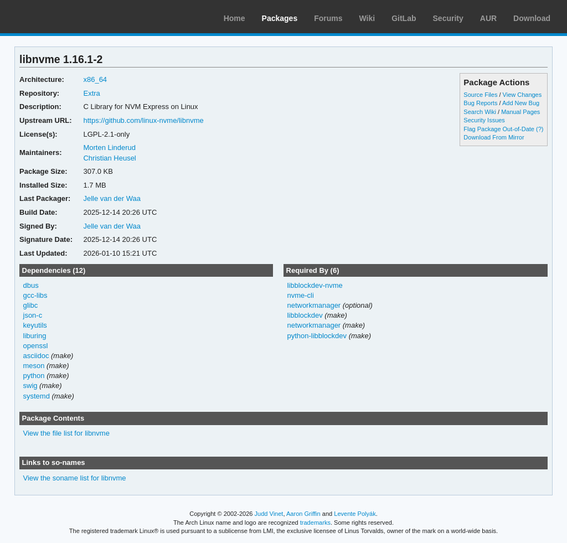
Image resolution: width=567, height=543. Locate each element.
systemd (36, 396)
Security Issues (483, 120)
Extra (91, 93)
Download (531, 18)
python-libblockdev (317, 336)
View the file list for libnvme (66, 433)
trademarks (315, 522)
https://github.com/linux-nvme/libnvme (143, 120)
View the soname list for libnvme (74, 478)
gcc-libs (35, 295)
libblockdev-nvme (314, 285)
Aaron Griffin (303, 513)
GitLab (403, 18)
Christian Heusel (109, 158)
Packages (280, 18)
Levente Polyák (354, 513)
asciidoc (36, 355)
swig (30, 385)
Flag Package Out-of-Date (498, 129)
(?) (539, 129)
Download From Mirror (493, 137)
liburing (35, 336)
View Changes (522, 94)
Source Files (480, 94)
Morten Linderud (109, 147)
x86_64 (95, 79)
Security (448, 18)
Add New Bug (520, 103)
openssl (35, 346)
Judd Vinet (269, 513)
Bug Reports (480, 103)
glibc (30, 305)
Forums (328, 18)
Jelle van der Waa (111, 198)
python (34, 375)
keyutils (35, 325)
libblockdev (304, 315)
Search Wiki (479, 111)
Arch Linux (61, 17)
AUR (488, 18)
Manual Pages (520, 111)
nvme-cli (300, 295)
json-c (33, 315)
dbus (31, 285)
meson (34, 365)
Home (234, 18)
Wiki (367, 18)
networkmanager (314, 305)
